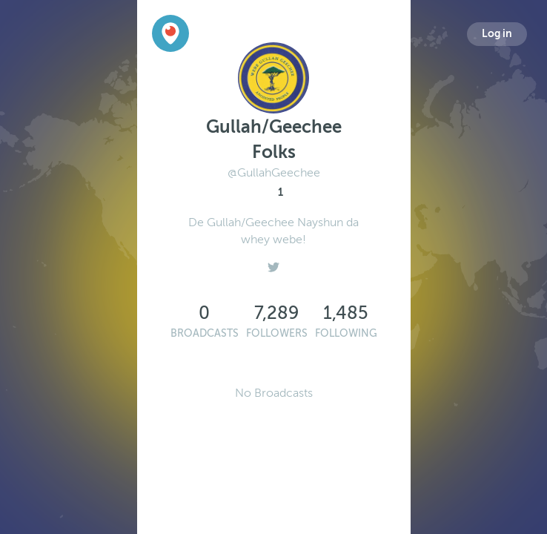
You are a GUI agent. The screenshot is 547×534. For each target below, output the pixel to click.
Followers (277, 333)
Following (346, 333)
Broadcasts (204, 333)
